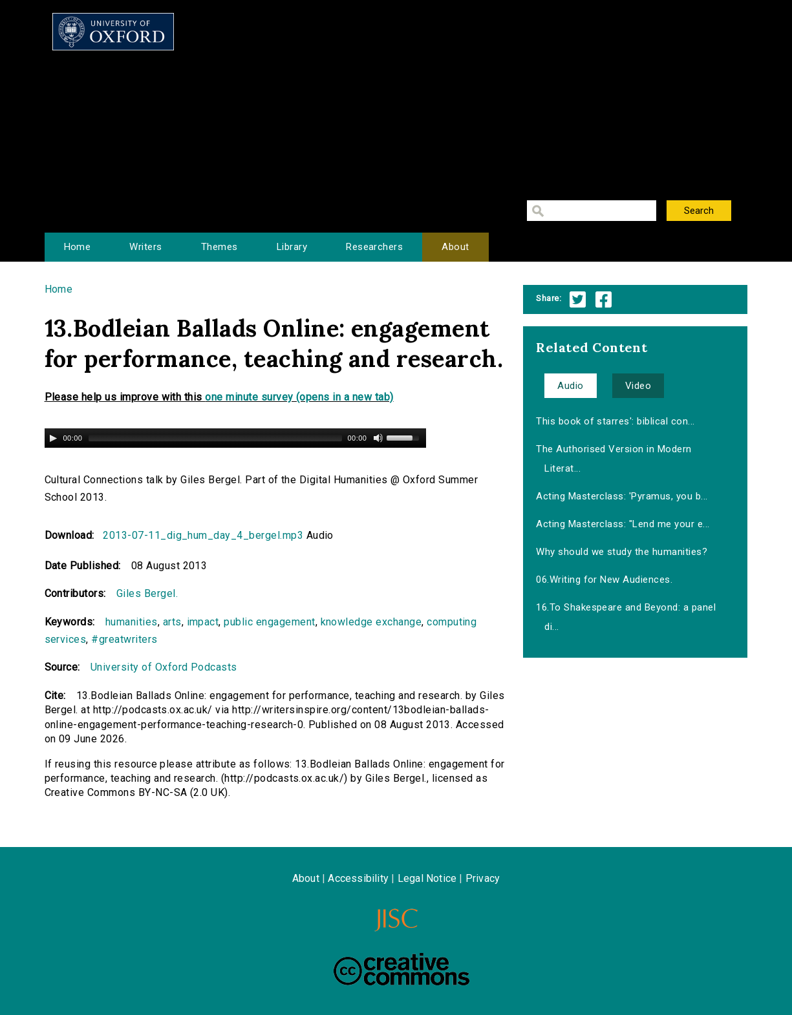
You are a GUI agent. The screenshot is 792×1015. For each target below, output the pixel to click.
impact (203, 622)
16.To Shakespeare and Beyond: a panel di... (626, 617)
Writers (145, 247)
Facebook (603, 299)
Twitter (578, 299)
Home (77, 247)
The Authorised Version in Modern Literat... (613, 458)
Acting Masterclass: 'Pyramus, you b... (621, 496)
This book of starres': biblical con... (615, 421)
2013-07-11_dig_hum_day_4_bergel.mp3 (203, 535)
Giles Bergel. (147, 593)
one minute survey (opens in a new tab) (299, 397)
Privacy (483, 878)
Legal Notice (427, 878)
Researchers (374, 247)
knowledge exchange (371, 622)
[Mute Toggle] (378, 438)
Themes (219, 247)
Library (292, 247)
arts (172, 622)
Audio (570, 386)
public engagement (269, 622)
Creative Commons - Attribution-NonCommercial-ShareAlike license (401, 969)
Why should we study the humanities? (621, 552)
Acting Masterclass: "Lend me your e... (622, 524)
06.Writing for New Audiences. (604, 579)
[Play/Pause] (53, 438)
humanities (131, 622)
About (455, 247)
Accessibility (358, 878)
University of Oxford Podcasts (164, 667)
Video (638, 386)
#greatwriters (124, 639)
